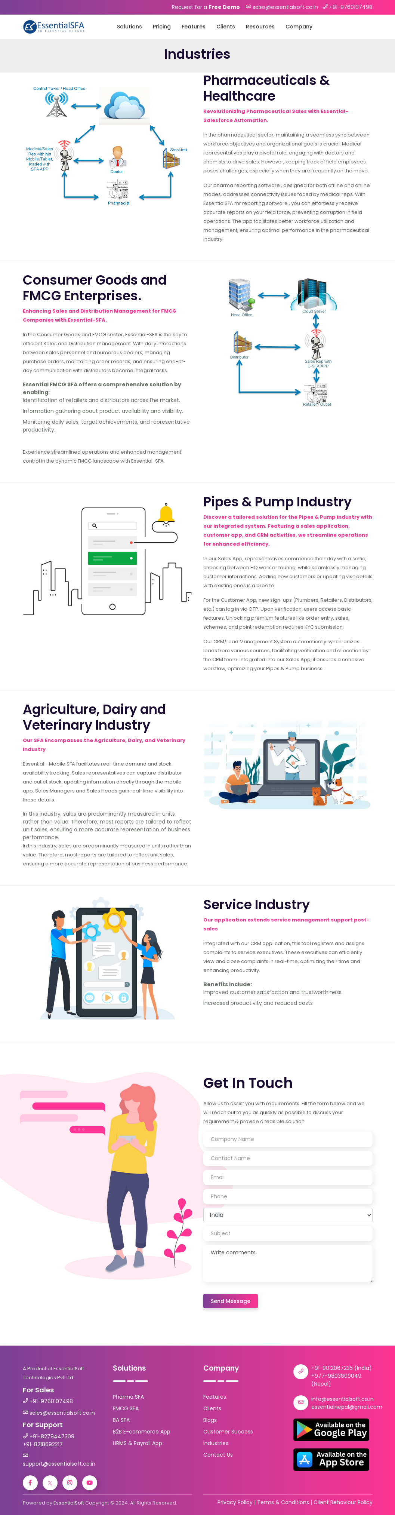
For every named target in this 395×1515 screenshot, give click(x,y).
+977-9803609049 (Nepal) (336, 1379)
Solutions (129, 26)
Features (194, 26)
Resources (260, 26)
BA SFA (121, 1420)
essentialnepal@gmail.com (346, 1407)
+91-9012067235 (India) (341, 1368)
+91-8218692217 (43, 1444)
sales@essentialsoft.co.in (62, 1413)
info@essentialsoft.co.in (342, 1399)
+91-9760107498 (51, 1401)
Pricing (162, 26)
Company (299, 26)
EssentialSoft (68, 1502)
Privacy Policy (235, 1502)
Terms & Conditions (283, 1502)
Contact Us (218, 1455)
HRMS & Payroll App (137, 1443)
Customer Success (228, 1431)
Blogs (210, 1420)
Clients (225, 26)
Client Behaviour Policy (343, 1502)
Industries (215, 1443)
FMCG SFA (126, 1408)
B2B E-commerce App (141, 1431)
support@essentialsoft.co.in (59, 1464)
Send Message (230, 1301)
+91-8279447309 (52, 1436)
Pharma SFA (128, 1397)
